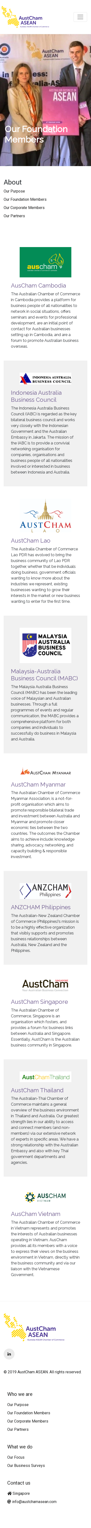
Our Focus (16, 1457)
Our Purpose (14, 191)
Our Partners (14, 216)
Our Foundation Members (25, 199)
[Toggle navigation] (80, 17)
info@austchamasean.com (34, 1501)
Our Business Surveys (26, 1465)
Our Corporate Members (24, 207)
